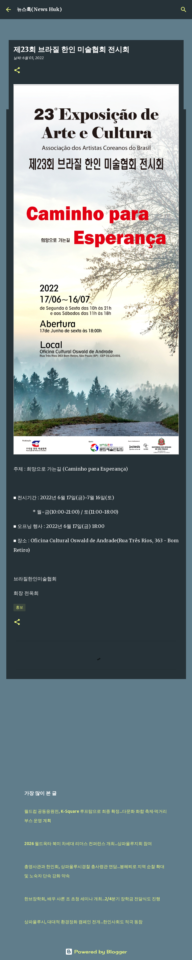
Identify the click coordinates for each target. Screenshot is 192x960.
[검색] (183, 9)
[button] (17, 71)
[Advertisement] (96, 730)
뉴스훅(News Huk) (39, 9)
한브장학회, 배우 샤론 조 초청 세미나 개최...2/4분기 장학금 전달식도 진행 (92, 898)
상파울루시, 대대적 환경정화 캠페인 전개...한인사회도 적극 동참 (83, 921)
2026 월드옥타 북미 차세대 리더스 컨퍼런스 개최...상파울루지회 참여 (88, 843)
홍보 (19, 607)
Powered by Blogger (96, 952)
